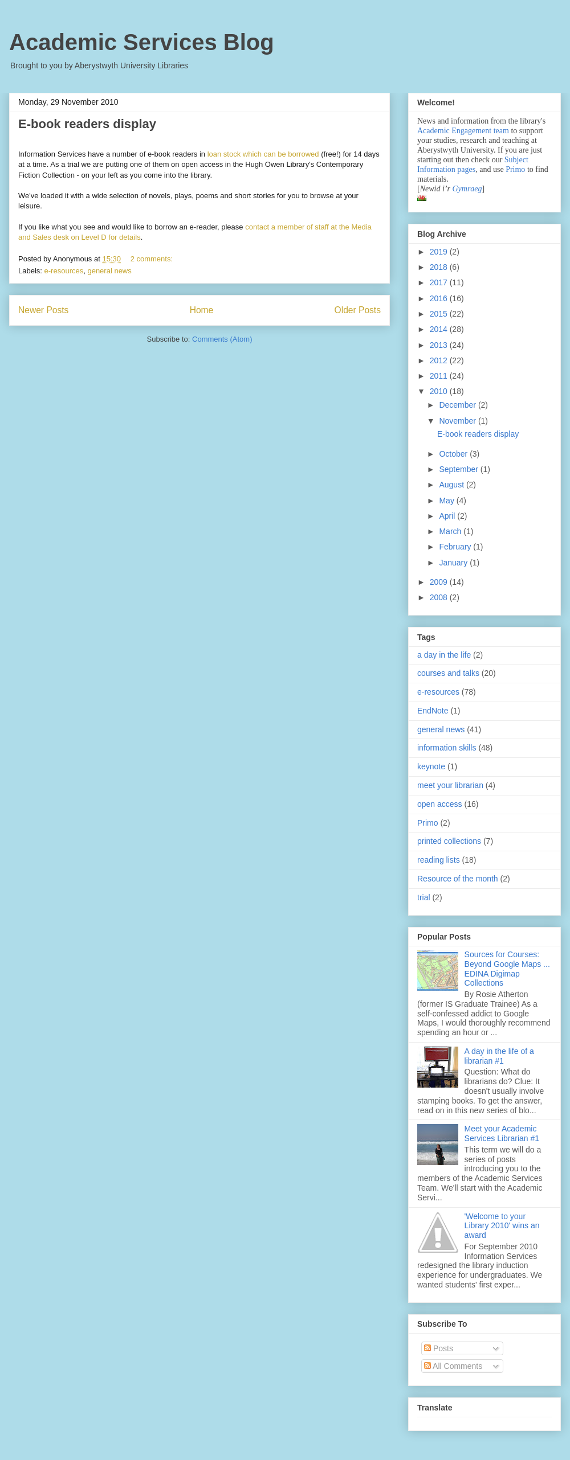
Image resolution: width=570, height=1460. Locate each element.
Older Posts (358, 310)
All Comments (453, 1366)
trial (423, 897)
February (456, 546)
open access (439, 804)
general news (109, 270)
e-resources (64, 270)
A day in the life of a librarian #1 (499, 1056)
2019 (440, 251)
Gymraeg (467, 188)
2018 (440, 267)
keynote (431, 766)
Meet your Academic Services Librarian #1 (502, 1133)
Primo (516, 169)
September (459, 469)
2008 (440, 597)
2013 (440, 345)
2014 (440, 329)
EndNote (432, 710)
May (447, 500)
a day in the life (444, 654)
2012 (440, 360)
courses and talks (448, 673)
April (448, 515)
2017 (440, 282)
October (454, 453)
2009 (440, 582)
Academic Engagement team (463, 130)
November (458, 420)
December (458, 404)
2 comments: (153, 259)
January (454, 562)
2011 (440, 375)
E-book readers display (87, 124)
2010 (440, 391)
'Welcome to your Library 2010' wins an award (502, 1226)
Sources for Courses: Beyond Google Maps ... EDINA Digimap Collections (507, 968)
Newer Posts (43, 310)
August (452, 484)
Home (202, 310)
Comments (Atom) (222, 339)
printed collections (449, 841)
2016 (440, 298)
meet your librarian (450, 785)
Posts (438, 1348)
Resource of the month (457, 878)
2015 (440, 313)
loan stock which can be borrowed (263, 154)
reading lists (438, 859)
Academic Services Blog (141, 42)
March (451, 531)
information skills (446, 747)
